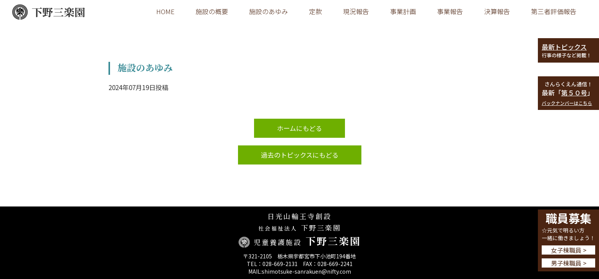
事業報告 (450, 11)
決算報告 (497, 11)
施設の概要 (212, 11)
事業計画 (403, 11)
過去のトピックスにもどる (299, 155)
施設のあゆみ (268, 11)
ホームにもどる (299, 128)
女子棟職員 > (568, 250)
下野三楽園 (48, 12)
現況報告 (356, 11)
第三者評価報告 (553, 11)
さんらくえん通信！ (568, 84)
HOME (165, 11)
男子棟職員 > (568, 263)
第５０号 (574, 92)
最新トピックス (564, 47)
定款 (315, 11)
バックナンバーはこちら (567, 103)
